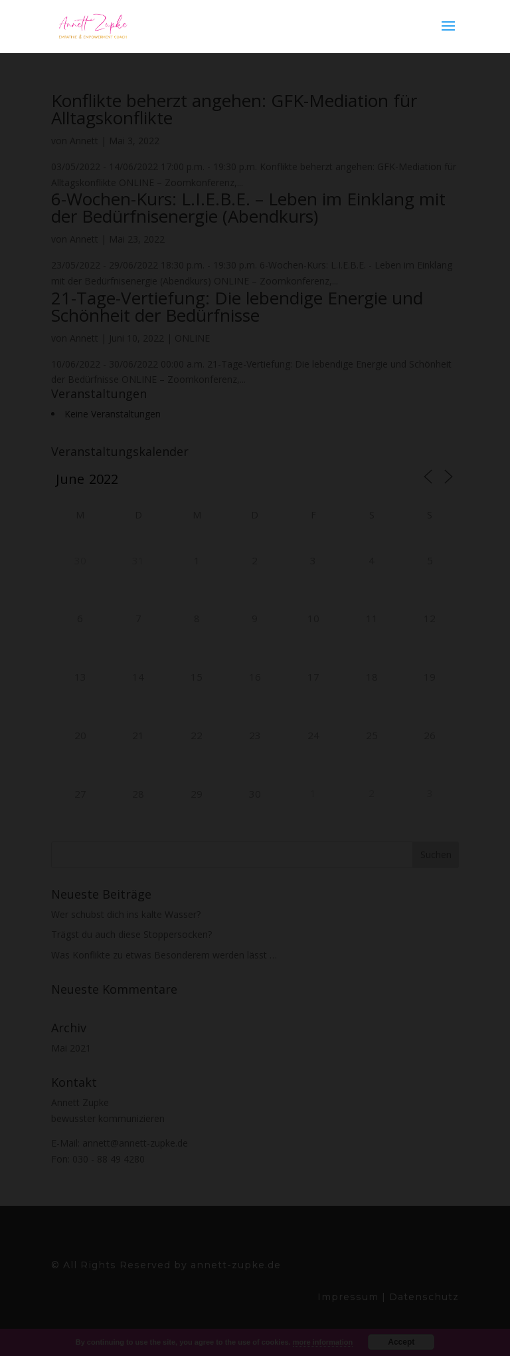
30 (80, 560)
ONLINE (192, 338)
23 (255, 735)
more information (323, 1342)
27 (80, 793)
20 (80, 735)
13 (80, 676)
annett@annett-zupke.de (135, 1143)
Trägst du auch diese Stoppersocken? (131, 934)
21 (138, 735)
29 (197, 793)
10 (313, 618)
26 (430, 735)
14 (138, 676)
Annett (84, 140)
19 (430, 676)
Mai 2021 (71, 1048)
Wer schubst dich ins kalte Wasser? (126, 914)
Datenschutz (422, 1297)
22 (197, 735)
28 (138, 793)
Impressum (349, 1297)
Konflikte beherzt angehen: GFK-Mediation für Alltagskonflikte (234, 109)
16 (255, 676)
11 (372, 618)
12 (430, 618)
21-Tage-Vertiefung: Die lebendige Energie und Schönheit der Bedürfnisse (237, 306)
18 (372, 676)
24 (313, 735)
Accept (401, 1342)
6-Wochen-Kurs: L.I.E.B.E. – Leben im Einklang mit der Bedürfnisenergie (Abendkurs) (248, 207)
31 (138, 560)
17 (313, 676)
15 (197, 676)
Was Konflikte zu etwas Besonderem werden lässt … (164, 955)
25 (372, 735)
